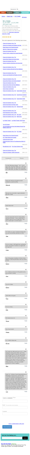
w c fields (17, 16)
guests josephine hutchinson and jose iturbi (12, 63)
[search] (14, 9)
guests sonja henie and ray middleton (11, 84)
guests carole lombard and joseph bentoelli (12, 53)
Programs (9, 12)
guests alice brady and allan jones (10, 104)
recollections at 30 (7, 146)
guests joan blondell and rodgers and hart (12, 75)
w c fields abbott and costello (9, 137)
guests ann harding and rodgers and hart (12, 45)
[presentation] (14, 420)
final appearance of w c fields (10, 112)
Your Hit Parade (6, 124)
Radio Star (10, 16)
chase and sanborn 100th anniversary (11, 152)
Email (10, 405)
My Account (25, 12)
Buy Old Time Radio (6, 443)
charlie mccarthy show (8, 139)
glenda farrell (20, 106)
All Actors (24, 17)
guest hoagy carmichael (8, 88)
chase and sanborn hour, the (9, 43)
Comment (4, 411)
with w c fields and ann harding (10, 49)
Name (14, 397)
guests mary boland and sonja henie (11, 59)
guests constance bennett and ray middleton (13, 69)
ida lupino (19, 114)
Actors (17, 12)
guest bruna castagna (21, 94)
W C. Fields (6, 21)
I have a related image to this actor (16, 423)
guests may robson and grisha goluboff (11, 80)
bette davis (19, 116)
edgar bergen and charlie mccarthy (10, 47)
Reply (26, 172)
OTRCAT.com (13, 443)
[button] (25, 163)
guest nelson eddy (21, 98)
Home (4, 6)
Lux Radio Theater (7, 120)
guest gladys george (21, 90)
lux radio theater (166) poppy (18, 120)
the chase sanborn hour (17, 146)
